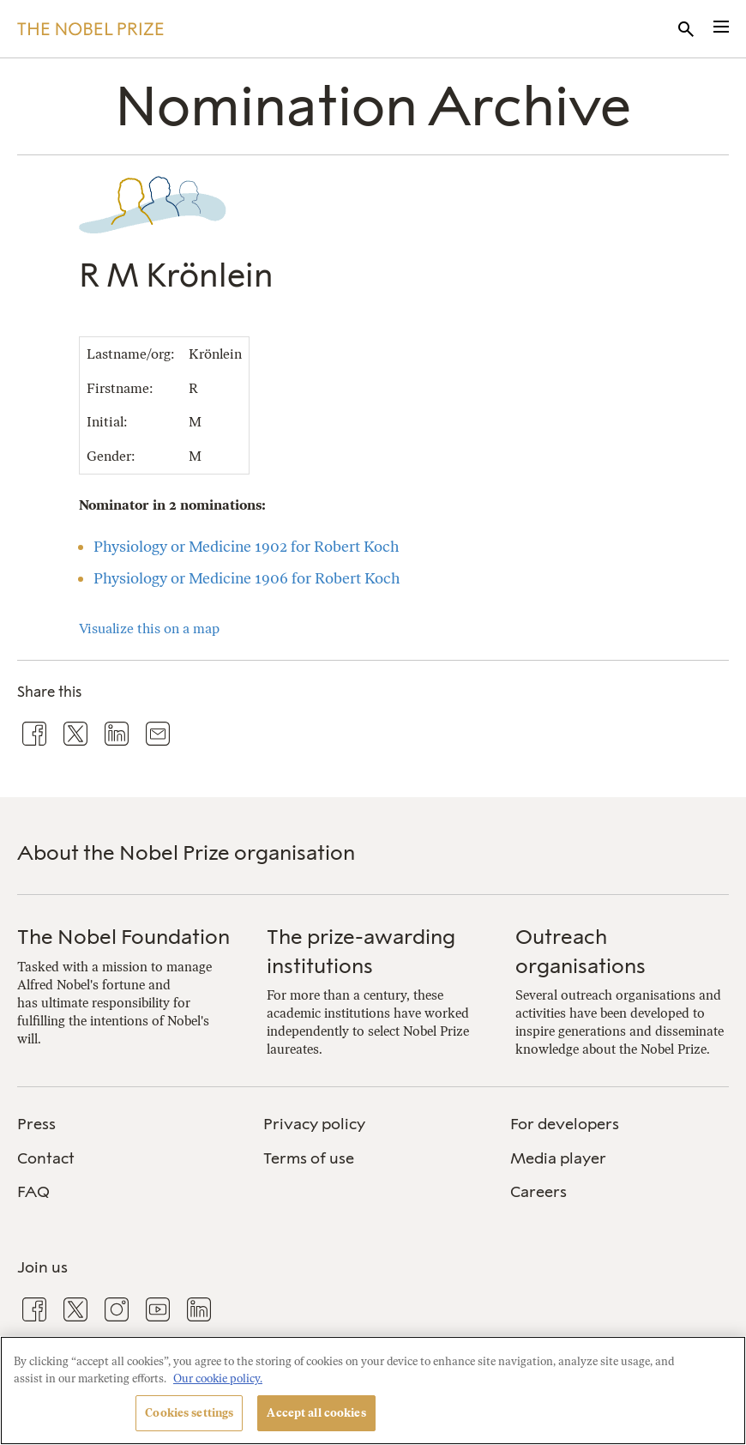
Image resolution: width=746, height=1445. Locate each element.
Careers (538, 1191)
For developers (564, 1124)
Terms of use (308, 1158)
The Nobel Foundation (123, 936)
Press (36, 1124)
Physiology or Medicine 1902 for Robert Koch (246, 546)
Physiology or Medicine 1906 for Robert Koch (246, 578)
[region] (373, 1390)
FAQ (33, 1191)
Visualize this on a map (149, 628)
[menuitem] (126, 1124)
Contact (46, 1158)
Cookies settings (189, 1412)
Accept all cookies (316, 1412)
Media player (558, 1158)
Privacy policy (314, 1124)
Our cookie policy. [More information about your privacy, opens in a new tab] (217, 1378)
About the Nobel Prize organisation (186, 852)
